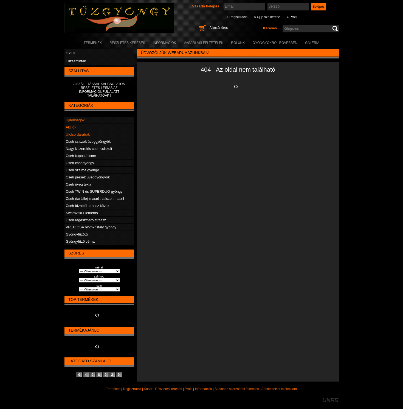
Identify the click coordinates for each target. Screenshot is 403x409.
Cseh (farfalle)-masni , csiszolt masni (95, 199)
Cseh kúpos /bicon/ (81, 156)
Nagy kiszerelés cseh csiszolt (89, 149)
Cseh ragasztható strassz (86, 220)
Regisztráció (132, 389)
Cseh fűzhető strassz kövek (87, 206)
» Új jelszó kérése (267, 17)
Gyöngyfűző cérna (80, 241)
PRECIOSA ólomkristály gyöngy (91, 227)
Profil (188, 389)
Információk (203, 389)
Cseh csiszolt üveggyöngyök (88, 141)
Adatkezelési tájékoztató (279, 389)
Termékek (113, 389)
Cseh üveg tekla (78, 184)
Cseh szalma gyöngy (82, 170)
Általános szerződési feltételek (237, 389)
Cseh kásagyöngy (80, 163)
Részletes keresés (168, 389)
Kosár (148, 389)
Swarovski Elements (82, 213)
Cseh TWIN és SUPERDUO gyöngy (94, 191)
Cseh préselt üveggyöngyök (88, 177)
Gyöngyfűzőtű (77, 234)
